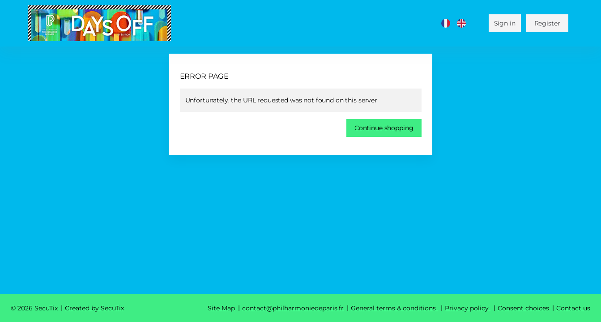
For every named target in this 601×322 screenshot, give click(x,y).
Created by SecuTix (94, 308)
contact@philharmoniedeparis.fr (293, 308)
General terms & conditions (393, 308)
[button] (384, 128)
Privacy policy (467, 308)
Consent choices (523, 308)
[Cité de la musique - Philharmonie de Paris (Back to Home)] (99, 23)
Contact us (573, 308)
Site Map (221, 308)
